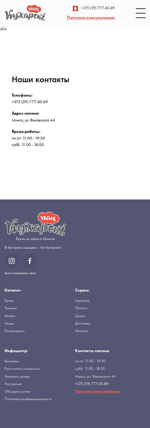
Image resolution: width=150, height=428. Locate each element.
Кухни (9, 300)
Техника (10, 307)
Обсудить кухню (17, 391)
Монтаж (81, 330)
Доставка (82, 323)
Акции (9, 323)
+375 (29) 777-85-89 (94, 8)
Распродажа (14, 330)
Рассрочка (13, 383)
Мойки (9, 315)
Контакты (11, 361)
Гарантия (82, 300)
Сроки (80, 315)
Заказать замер (17, 376)
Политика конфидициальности (28, 398)
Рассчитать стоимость (22, 368)
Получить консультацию (91, 17)
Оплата (81, 307)
